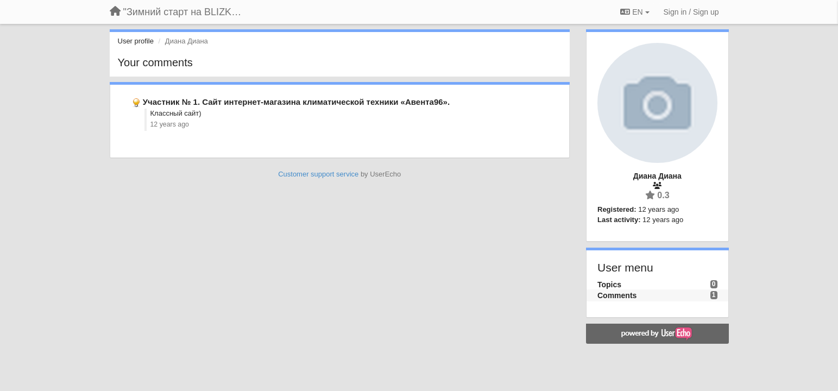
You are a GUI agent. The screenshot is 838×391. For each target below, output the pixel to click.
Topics (609, 284)
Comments (617, 295)
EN (634, 12)
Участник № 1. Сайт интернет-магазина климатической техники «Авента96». (296, 101)
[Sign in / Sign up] (691, 12)
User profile (136, 41)
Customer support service (318, 174)
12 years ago (169, 124)
